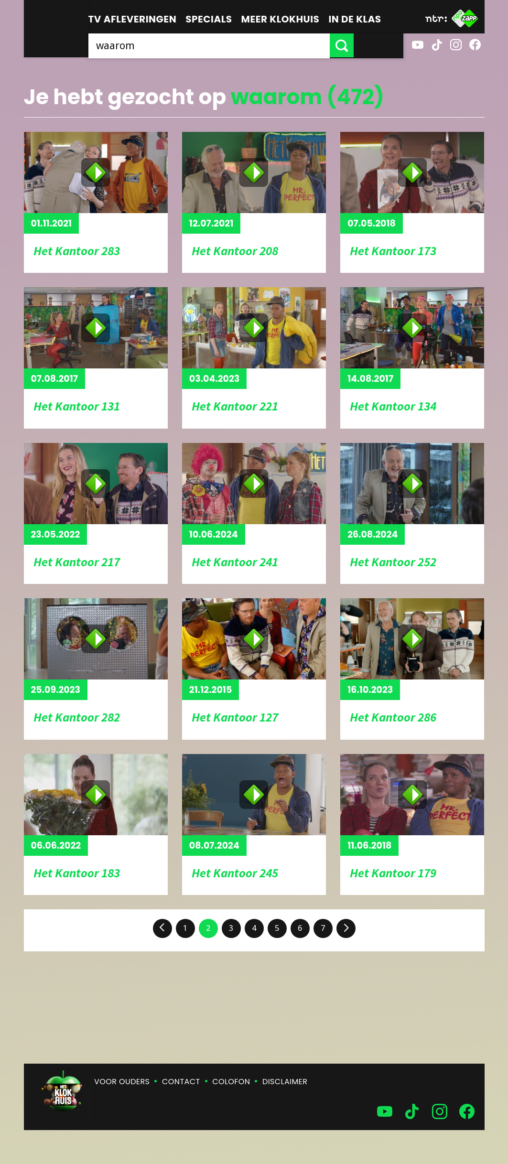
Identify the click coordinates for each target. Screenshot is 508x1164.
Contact (181, 1081)
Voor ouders (122, 1081)
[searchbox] (233, 45)
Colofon (231, 1081)
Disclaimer (284, 1081)
